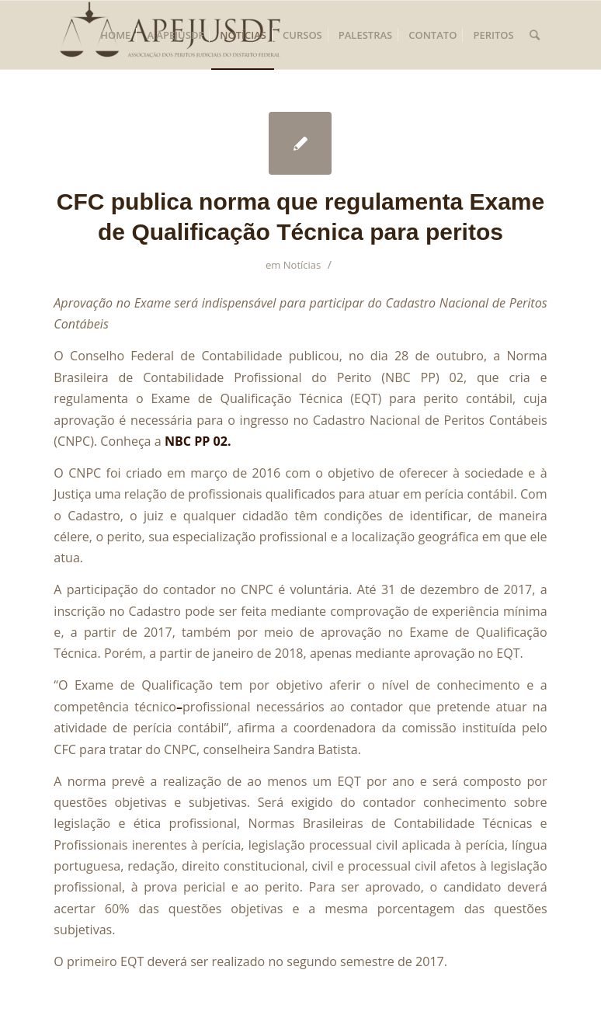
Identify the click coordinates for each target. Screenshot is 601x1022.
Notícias (302, 265)
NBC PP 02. (198, 441)
